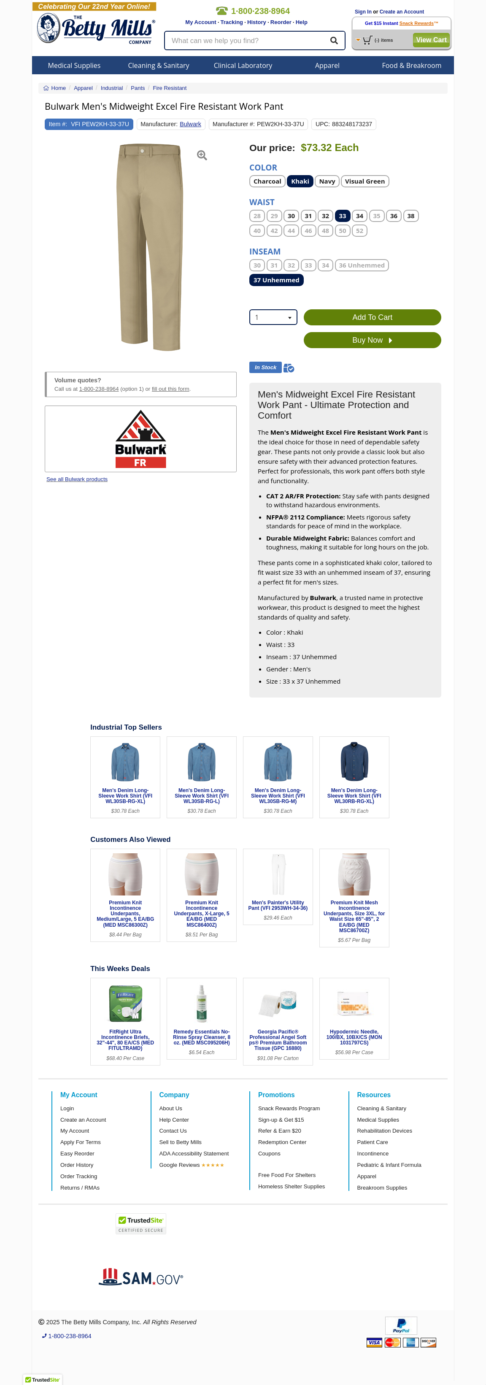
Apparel (327, 65)
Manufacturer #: (234, 124)
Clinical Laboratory (243, 65)
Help (302, 22)
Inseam (265, 251)
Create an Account (402, 12)
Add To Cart (373, 317)
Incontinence (373, 1153)
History (256, 22)
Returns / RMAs (80, 1188)
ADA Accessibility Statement (194, 1153)
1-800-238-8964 (99, 389)
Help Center (174, 1120)
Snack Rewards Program (289, 1108)
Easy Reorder (77, 1153)
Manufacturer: (159, 124)
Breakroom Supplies (382, 1188)
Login (67, 1108)
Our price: (272, 148)
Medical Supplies (74, 65)
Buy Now (372, 340)
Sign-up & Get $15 (281, 1120)
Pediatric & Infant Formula (389, 1165)
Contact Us (173, 1131)
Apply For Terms (80, 1142)
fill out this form (170, 389)
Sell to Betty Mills (180, 1142)
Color (263, 167)
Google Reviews (179, 1165)
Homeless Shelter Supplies (291, 1186)
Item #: (58, 124)
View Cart (431, 39)
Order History (76, 1165)
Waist (262, 201)
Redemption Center (282, 1142)
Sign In (363, 12)
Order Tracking (78, 1176)
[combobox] (273, 317)
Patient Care (372, 1142)
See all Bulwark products (77, 479)
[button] (51, 247)
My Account (200, 22)
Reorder (281, 22)
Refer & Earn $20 (279, 1131)
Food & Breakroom (411, 65)
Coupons (269, 1153)
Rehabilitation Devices (384, 1131)
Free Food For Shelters (287, 1175)
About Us (170, 1108)
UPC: (323, 124)
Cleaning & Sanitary (158, 65)
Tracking (232, 22)
